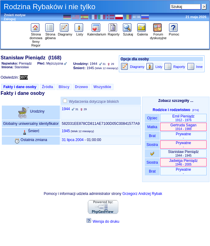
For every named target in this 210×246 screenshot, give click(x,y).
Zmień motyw (14, 15)
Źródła (47, 87)
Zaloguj (10, 19)
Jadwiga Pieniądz (183, 162)
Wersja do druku (106, 221)
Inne (199, 67)
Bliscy (64, 87)
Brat (152, 136)
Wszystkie (102, 87)
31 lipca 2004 (72, 140)
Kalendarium (96, 32)
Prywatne (183, 136)
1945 (66, 131)
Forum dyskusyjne (158, 34)
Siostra (152, 145)
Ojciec (152, 118)
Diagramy (65, 32)
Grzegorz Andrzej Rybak (142, 194)
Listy (79, 32)
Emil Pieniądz (183, 118)
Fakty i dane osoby (19, 87)
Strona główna (50, 34)
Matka (152, 127)
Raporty (114, 32)
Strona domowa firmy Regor (36, 38)
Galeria (142, 32)
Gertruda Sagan (183, 127)
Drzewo (81, 87)
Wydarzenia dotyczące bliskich (94, 101)
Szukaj (128, 32)
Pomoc (174, 32)
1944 (66, 109)
